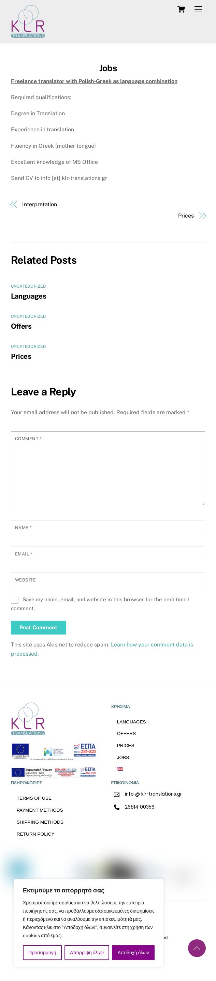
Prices (186, 215)
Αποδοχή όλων (133, 952)
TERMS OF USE (34, 798)
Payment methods (40, 810)
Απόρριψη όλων (87, 952)
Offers (21, 326)
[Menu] (198, 9)
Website (25, 580)
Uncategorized (28, 286)
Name (23, 527)
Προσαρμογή (42, 952)
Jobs (108, 68)
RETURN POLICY (36, 834)
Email (23, 554)
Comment (28, 438)
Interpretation (39, 204)
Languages (28, 296)
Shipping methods (40, 822)
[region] (89, 923)
